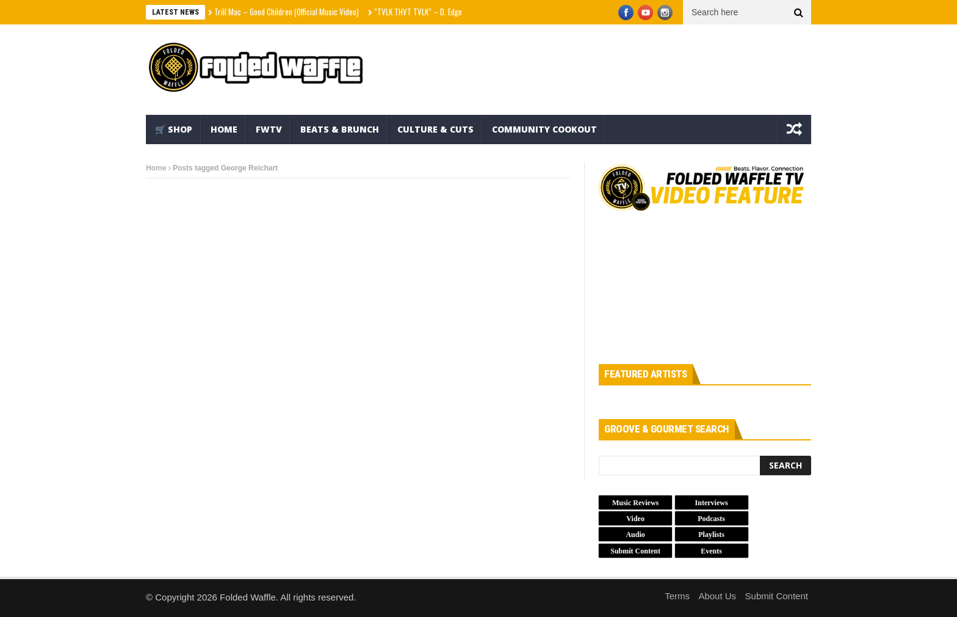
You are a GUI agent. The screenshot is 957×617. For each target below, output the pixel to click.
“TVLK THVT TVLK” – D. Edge (418, 11)
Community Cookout (544, 129)
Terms (677, 596)
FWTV (269, 129)
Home (224, 129)
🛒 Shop (173, 129)
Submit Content (776, 596)
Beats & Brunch (339, 129)
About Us (717, 596)
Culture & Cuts (435, 129)
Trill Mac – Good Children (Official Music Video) (286, 11)
